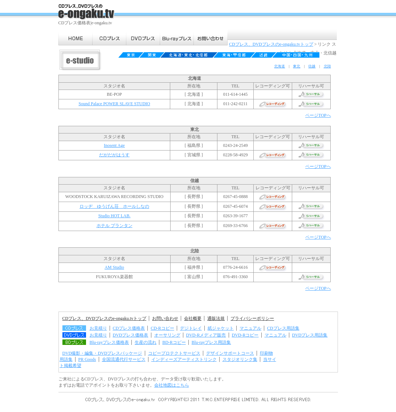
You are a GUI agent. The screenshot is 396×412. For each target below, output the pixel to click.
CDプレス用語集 (283, 328)
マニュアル (250, 328)
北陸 (327, 66)
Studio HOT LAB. (114, 215)
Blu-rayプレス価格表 (109, 342)
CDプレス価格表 (129, 328)
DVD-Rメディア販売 (206, 335)
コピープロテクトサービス (174, 353)
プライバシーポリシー (252, 318)
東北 (296, 66)
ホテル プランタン (114, 225)
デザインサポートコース (230, 353)
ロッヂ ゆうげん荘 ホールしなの (114, 206)
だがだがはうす (114, 154)
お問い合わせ (165, 318)
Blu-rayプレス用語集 (211, 342)
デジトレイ (191, 328)
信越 (311, 66)
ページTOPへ (318, 115)
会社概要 (192, 318)
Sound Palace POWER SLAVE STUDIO (114, 103)
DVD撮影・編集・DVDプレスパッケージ (102, 353)
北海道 (279, 66)
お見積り (98, 328)
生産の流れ (145, 342)
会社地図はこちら (171, 385)
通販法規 (216, 318)
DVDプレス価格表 (130, 335)
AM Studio (114, 267)
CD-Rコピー (162, 328)
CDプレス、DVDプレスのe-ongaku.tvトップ (271, 44)
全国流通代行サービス (124, 359)
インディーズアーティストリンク (184, 359)
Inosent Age (114, 145)
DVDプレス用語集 (310, 335)
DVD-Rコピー (245, 335)
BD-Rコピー (174, 342)
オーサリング (167, 335)
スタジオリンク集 (240, 359)
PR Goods (87, 359)
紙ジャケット (221, 328)
